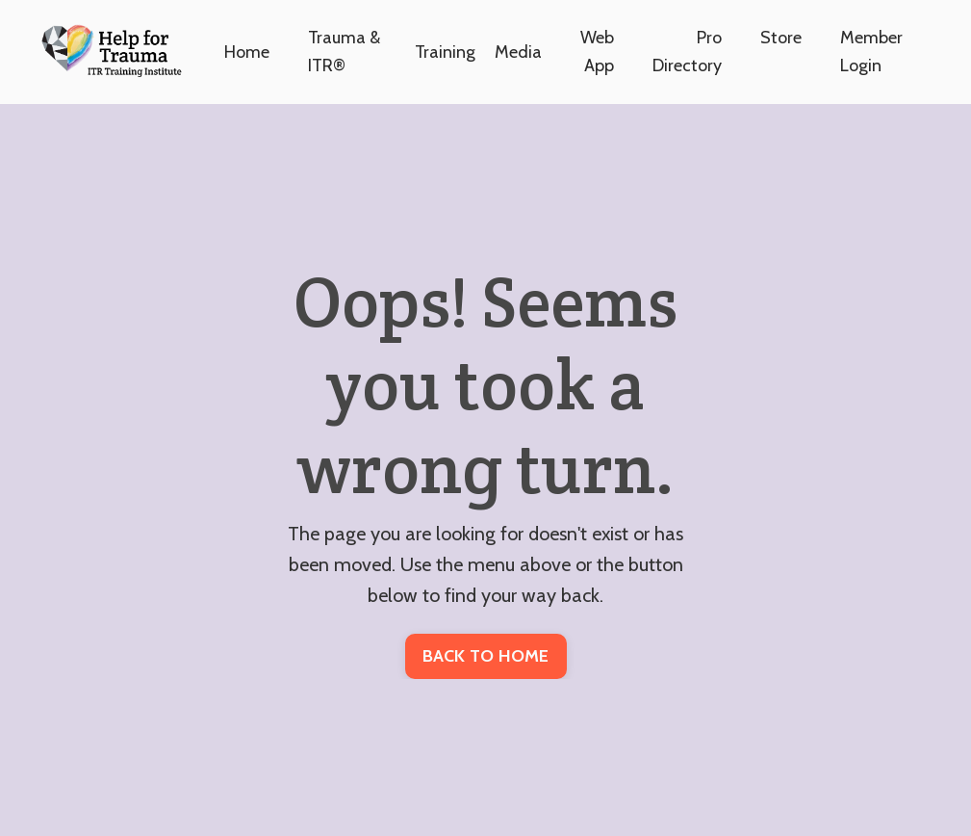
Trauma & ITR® (344, 51)
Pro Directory (687, 51)
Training (445, 52)
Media (518, 52)
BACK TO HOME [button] (485, 655)
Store (781, 37)
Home (246, 52)
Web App (597, 51)
